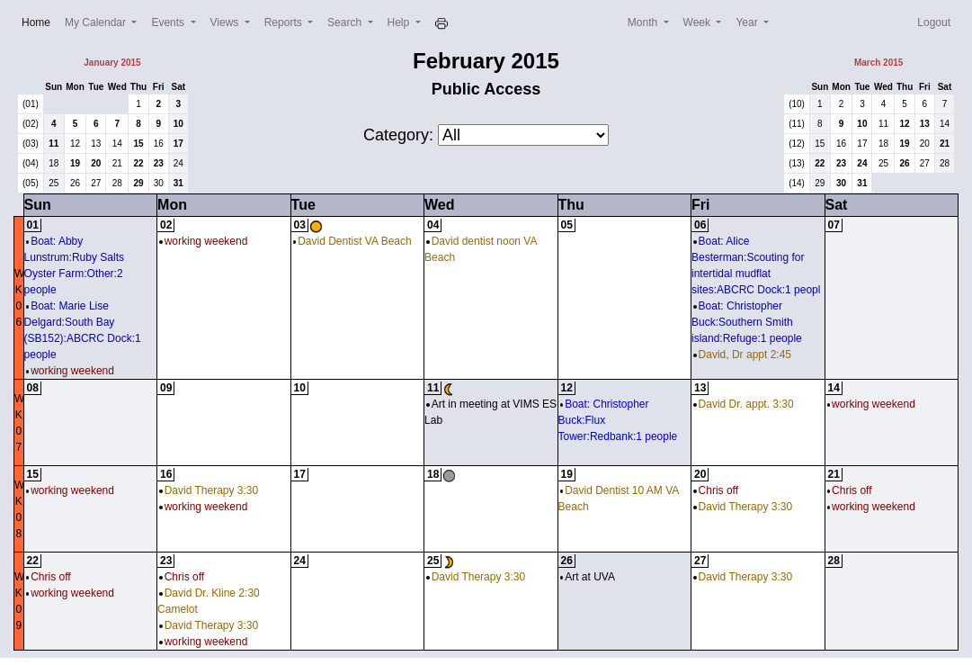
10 (178, 124)
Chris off (715, 490)
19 (75, 163)
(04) (30, 163)
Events (169, 22)
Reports (284, 22)
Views (226, 22)
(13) (797, 163)
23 (159, 163)
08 (33, 388)
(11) (797, 124)
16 (159, 143)
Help (400, 22)
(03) (30, 143)
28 (117, 183)
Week (698, 22)
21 (117, 163)
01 (33, 225)
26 (75, 183)
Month (644, 22)
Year (748, 22)
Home (40, 21)
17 (178, 143)
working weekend (70, 370)
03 (300, 225)
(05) (30, 183)
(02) (30, 124)
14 (117, 143)
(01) (30, 104)
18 (53, 163)
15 (138, 143)
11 (53, 143)
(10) (797, 104)
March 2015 (878, 62)
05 (567, 225)
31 (178, 183)
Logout (933, 22)
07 (834, 225)
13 (96, 143)
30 (159, 183)
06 (700, 225)
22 (138, 163)
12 (75, 143)
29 (138, 183)
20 (96, 163)
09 (166, 388)
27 (96, 183)
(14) (797, 183)
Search (345, 22)
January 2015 (112, 62)
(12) (797, 143)
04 (433, 225)
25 (53, 183)
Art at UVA (587, 577)
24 (178, 163)
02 (166, 225)
